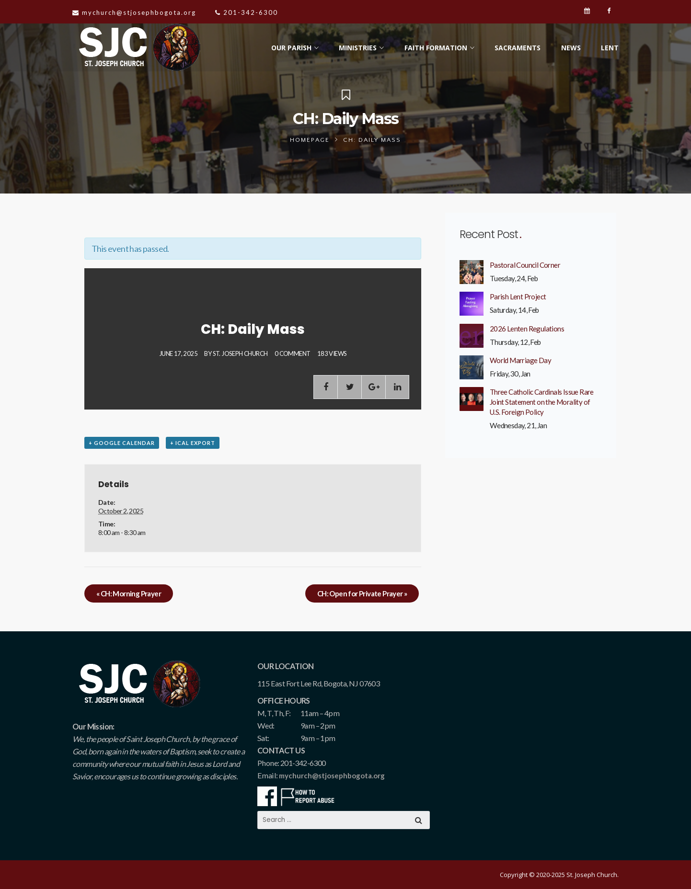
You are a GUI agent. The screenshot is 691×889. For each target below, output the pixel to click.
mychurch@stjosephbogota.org (332, 775)
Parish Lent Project (518, 296)
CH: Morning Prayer (128, 593)
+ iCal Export (192, 443)
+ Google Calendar (122, 443)
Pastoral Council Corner (525, 265)
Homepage (310, 140)
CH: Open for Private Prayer (362, 593)
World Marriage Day (520, 360)
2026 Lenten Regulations (527, 328)
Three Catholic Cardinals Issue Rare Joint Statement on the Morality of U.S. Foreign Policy (542, 402)
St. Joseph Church (240, 353)
